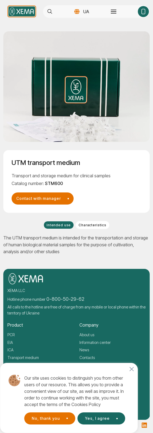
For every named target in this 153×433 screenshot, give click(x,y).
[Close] (132, 369)
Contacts (87, 357)
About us (86, 334)
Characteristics (92, 225)
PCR (11, 334)
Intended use (59, 225)
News (84, 349)
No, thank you (46, 418)
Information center (95, 342)
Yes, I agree (97, 418)
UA (86, 11)
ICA (10, 349)
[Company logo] (21, 11)
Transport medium (23, 357)
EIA (10, 342)
